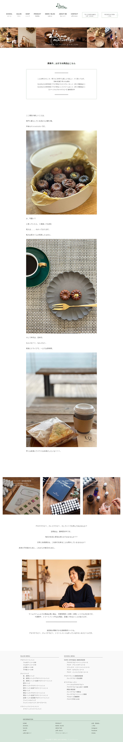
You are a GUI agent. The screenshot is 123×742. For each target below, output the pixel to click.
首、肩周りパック (28, 676)
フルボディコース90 (29, 662)
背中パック (26, 683)
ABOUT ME (58, 728)
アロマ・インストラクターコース (77, 672)
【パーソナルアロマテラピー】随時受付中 (61, 89)
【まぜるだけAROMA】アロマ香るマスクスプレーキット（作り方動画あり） (61, 84)
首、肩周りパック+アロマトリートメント (36, 678)
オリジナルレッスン (70, 682)
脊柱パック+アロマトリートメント (34, 693)
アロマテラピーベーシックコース (77, 662)
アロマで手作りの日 (73, 699)
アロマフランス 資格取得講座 (73, 676)
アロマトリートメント (27, 660)
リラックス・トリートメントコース (78, 667)
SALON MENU (25, 656)
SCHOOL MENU (69, 656)
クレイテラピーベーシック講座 (77, 694)
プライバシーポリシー (61, 733)
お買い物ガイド (28, 733)
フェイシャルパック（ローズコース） (35, 702)
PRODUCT (58, 723)
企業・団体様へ (95, 723)
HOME (25, 723)
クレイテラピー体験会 (74, 692)
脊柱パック (26, 690)
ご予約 (92, 725)
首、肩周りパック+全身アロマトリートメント (37, 681)
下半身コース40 (28, 669)
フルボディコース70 (29, 665)
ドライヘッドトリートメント (29, 706)
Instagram (93, 728)
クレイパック (24, 673)
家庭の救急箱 (71, 689)
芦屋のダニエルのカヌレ (35, 126)
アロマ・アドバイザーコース (76, 665)
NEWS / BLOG (59, 725)
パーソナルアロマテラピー (75, 684)
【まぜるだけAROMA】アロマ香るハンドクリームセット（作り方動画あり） (61, 87)
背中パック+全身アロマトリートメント (35, 688)
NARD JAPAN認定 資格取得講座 (74, 660)
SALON (25, 728)
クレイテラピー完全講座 (74, 678)
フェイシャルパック (29, 700)
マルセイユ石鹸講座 (73, 696)
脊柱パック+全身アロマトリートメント (35, 695)
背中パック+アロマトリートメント (34, 685)
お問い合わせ (58, 730)
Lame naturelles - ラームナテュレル (67, 739)
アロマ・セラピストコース (75, 669)
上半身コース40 (28, 667)
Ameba (92, 733)
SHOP (25, 730)
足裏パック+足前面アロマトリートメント (36, 698)
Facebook (93, 730)
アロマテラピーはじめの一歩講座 (77, 687)
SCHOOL (26, 725)
